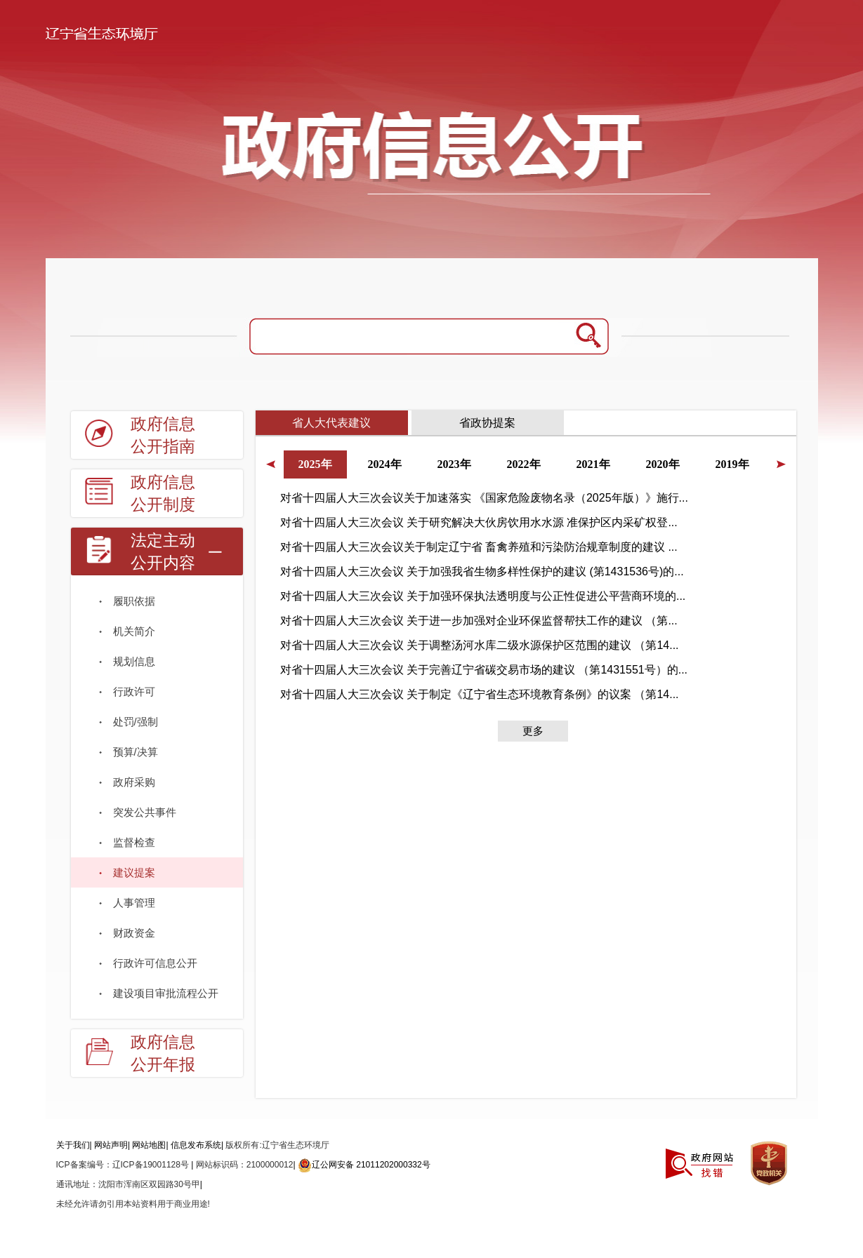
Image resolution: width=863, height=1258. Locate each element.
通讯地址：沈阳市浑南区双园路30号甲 (128, 1184)
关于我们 (73, 1145)
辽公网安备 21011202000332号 (364, 1165)
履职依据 (134, 601)
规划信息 (134, 661)
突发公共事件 (144, 812)
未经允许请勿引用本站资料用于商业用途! (133, 1204)
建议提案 (134, 872)
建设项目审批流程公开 (165, 993)
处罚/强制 (135, 722)
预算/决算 (135, 752)
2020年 (663, 464)
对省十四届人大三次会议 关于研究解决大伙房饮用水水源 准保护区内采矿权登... (479, 522)
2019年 (732, 464)
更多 (533, 731)
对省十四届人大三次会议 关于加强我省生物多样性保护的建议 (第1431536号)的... (482, 571)
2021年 (593, 464)
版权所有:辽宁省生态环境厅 (277, 1145)
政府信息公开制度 (163, 494)
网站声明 (111, 1145)
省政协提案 (487, 423)
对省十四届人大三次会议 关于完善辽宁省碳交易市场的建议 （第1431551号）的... (484, 670)
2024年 (385, 464)
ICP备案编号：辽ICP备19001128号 (124, 1165)
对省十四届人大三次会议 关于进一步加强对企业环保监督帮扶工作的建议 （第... (479, 621)
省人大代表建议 (331, 423)
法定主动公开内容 (163, 552)
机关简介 (134, 631)
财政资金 (134, 933)
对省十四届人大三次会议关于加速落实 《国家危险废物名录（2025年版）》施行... (484, 498)
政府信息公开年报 (163, 1053)
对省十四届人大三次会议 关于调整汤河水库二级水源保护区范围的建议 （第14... (479, 645)
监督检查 (134, 842)
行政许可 (134, 691)
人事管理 (134, 903)
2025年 (315, 464)
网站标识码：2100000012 (245, 1165)
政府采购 (134, 782)
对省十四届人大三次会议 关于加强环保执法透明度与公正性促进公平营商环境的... (483, 596)
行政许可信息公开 (155, 963)
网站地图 (149, 1145)
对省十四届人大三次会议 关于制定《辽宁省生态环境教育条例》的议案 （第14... (479, 694)
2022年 (524, 464)
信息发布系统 (196, 1145)
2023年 (454, 464)
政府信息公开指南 (163, 435)
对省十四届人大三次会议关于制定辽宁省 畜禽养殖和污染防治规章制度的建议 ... (479, 547)
